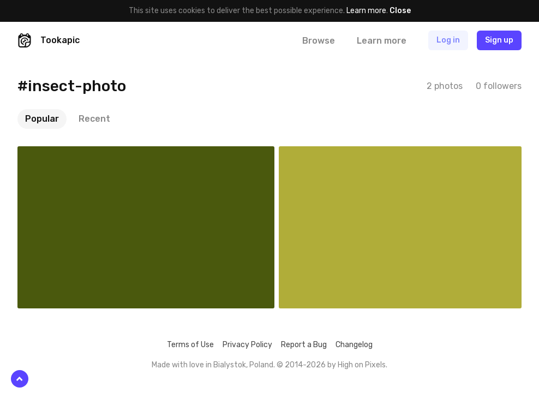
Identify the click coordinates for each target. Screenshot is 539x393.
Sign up (499, 40)
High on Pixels (362, 365)
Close (400, 10)
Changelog (354, 344)
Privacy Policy (247, 344)
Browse (318, 40)
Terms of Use (190, 344)
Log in (448, 40)
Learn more (366, 10)
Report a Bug (304, 344)
